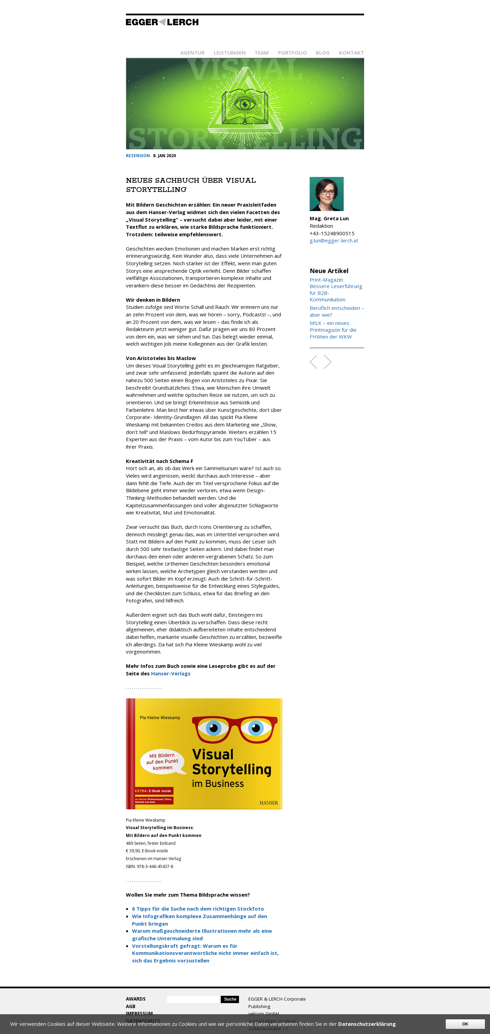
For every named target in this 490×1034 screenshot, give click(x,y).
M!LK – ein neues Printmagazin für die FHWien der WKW (333, 330)
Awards (136, 999)
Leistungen (230, 52)
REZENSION (138, 156)
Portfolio (292, 52)
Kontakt (351, 52)
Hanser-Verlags (171, 673)
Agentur (192, 52)
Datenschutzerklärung (367, 1023)
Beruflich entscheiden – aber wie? (337, 311)
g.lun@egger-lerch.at (334, 240)
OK (465, 1024)
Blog (323, 52)
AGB (130, 1006)
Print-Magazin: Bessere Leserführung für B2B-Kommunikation (336, 289)
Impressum (139, 1013)
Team (262, 52)
